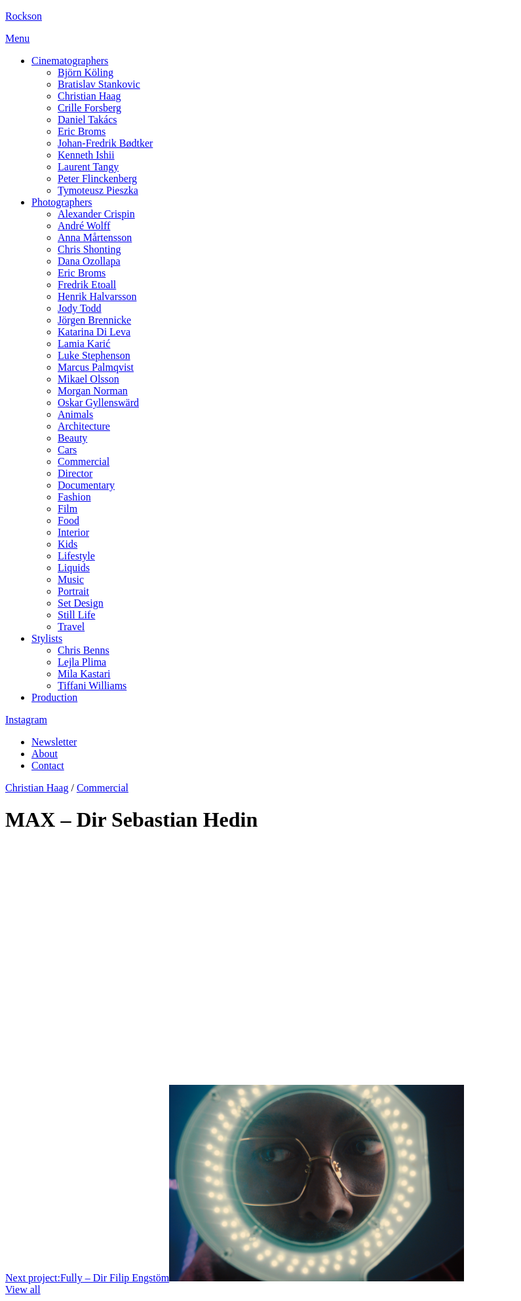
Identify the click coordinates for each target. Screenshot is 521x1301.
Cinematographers (69, 60)
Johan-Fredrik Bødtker (105, 143)
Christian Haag (89, 96)
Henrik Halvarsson (97, 296)
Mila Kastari (84, 673)
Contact (47, 765)
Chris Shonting (89, 249)
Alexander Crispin (96, 213)
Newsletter (54, 741)
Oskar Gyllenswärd (98, 402)
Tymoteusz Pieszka (98, 190)
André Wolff (84, 225)
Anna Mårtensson (95, 237)
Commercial (102, 787)
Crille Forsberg (89, 107)
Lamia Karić (84, 343)
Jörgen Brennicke (94, 320)
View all (23, 1289)
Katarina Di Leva (94, 331)
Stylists (46, 638)
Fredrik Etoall (87, 284)
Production (54, 697)
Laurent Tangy (88, 166)
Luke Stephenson (94, 355)
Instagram (26, 719)
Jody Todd (80, 308)
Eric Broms (82, 131)
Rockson (23, 16)
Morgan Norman (93, 390)
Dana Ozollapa (89, 261)
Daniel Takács (87, 119)
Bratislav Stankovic (99, 84)
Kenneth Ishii (86, 154)
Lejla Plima (82, 662)
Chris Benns (83, 650)
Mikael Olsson (88, 379)
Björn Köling (85, 72)
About (44, 753)
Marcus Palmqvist (96, 367)
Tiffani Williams (92, 685)
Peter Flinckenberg (97, 178)
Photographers (61, 202)
